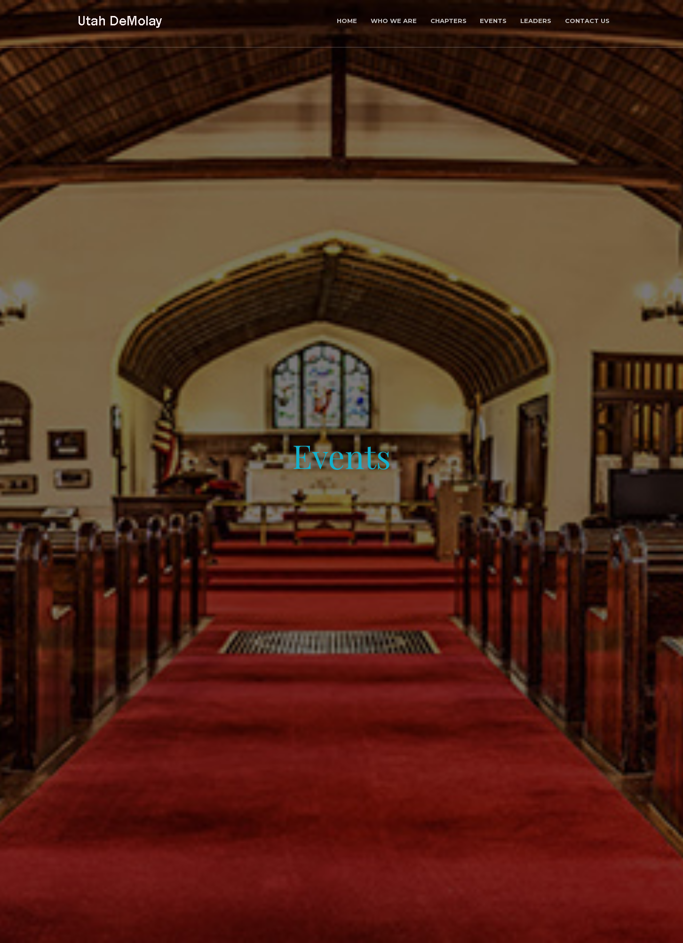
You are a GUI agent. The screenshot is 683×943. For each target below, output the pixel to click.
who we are (394, 20)
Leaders (535, 20)
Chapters (448, 20)
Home (347, 20)
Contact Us (587, 20)
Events (493, 20)
